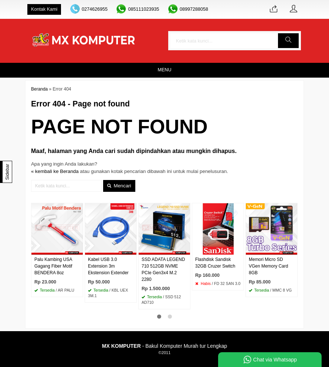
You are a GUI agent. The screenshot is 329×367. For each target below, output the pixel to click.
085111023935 (143, 9)
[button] (288, 40)
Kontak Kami (44, 9)
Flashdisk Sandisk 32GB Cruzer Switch (215, 263)
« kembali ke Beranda (55, 171)
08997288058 (194, 9)
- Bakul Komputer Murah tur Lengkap (164, 346)
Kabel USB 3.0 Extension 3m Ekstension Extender (108, 266)
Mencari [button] (119, 185)
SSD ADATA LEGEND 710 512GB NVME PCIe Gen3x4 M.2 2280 (163, 269)
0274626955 (95, 9)
